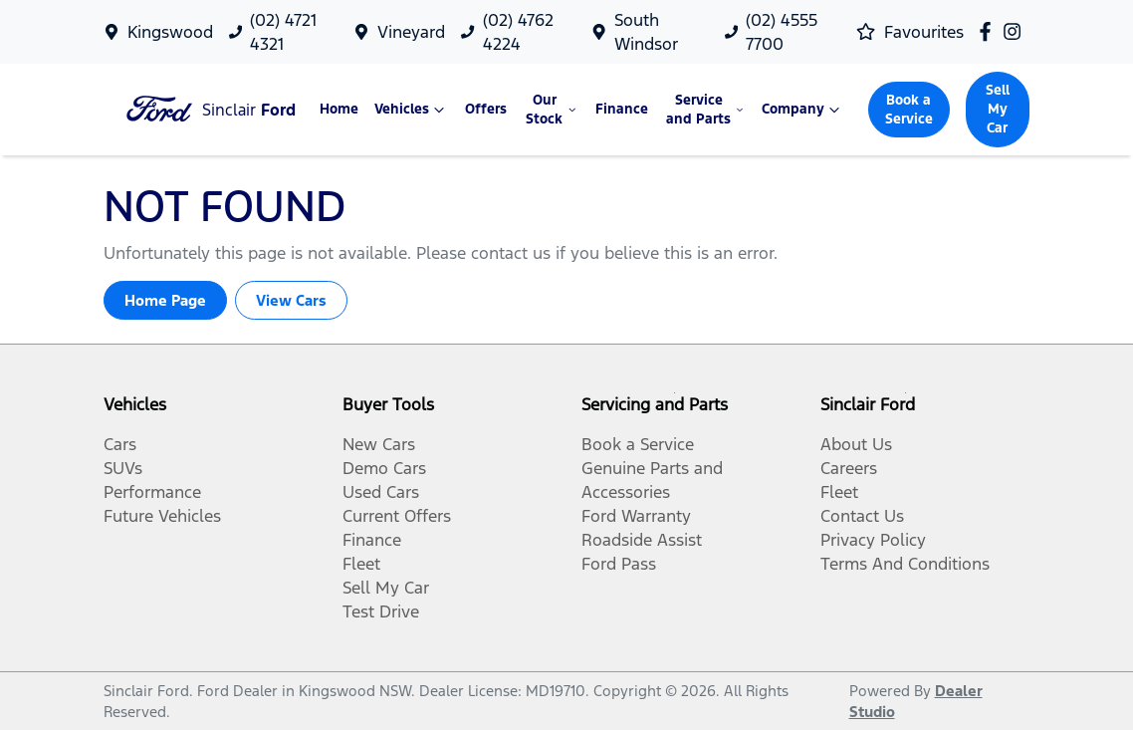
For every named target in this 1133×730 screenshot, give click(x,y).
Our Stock (552, 109)
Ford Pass (618, 564)
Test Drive (380, 611)
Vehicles (411, 110)
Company (803, 110)
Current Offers (396, 516)
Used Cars (380, 492)
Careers (848, 468)
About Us (856, 444)
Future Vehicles (162, 516)
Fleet (361, 564)
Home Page (165, 300)
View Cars (291, 300)
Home (339, 109)
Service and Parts (706, 109)
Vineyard (411, 32)
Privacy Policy (873, 540)
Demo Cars (384, 468)
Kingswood (170, 32)
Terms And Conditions (905, 564)
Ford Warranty (636, 516)
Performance (152, 492)
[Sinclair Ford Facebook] (989, 31)
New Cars (378, 444)
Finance (621, 109)
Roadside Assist (641, 540)
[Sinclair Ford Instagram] (1016, 31)
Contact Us (862, 516)
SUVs (123, 468)
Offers (486, 109)
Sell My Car (998, 109)
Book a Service (909, 109)
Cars (120, 444)
